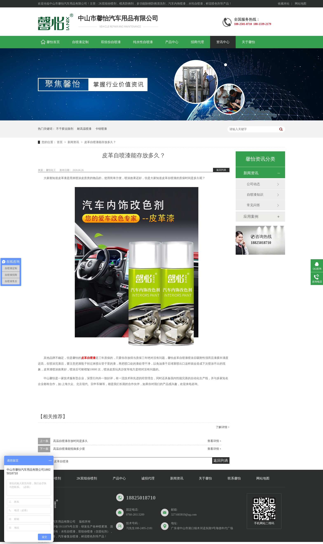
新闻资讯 (74, 142)
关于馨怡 (248, 42)
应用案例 (250, 216)
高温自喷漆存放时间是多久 (70, 441)
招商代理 (197, 42)
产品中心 (171, 42)
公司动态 (253, 184)
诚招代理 (147, 478)
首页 (60, 142)
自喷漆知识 (255, 194)
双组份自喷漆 (111, 42)
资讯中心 (222, 42)
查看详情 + (214, 441)
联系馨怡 (234, 478)
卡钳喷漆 (101, 128)
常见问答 (253, 205)
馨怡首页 (53, 42)
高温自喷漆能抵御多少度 (69, 448)
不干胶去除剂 (64, 128)
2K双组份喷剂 (87, 478)
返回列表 (221, 169)
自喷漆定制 (80, 42)
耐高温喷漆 (84, 128)
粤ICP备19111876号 (60, 526)
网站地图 (300, 3)
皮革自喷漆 (88, 357)
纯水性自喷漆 (143, 42)
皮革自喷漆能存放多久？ (100, 142)
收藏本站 (283, 3)
